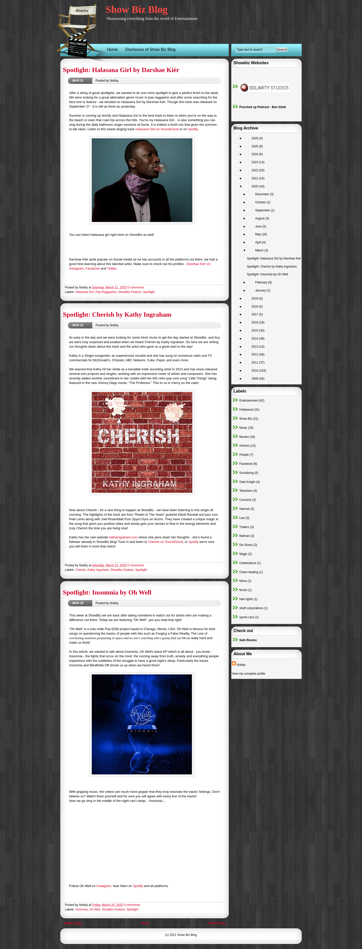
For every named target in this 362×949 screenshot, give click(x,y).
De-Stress (246, 545)
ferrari (243, 590)
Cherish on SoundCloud (165, 542)
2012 (255, 354)
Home (145, 923)
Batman (244, 536)
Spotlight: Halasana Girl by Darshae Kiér (121, 70)
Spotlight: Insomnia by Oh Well (107, 592)
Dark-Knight (247, 482)
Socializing (246, 473)
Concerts (245, 500)
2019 (255, 298)
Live (242, 518)
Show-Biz (245, 418)
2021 (255, 178)
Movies (244, 437)
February (261, 282)
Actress (244, 445)
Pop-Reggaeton (105, 292)
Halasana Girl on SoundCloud (157, 129)
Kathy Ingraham (98, 570)
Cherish (80, 570)
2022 (255, 170)
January (261, 290)
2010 (255, 370)
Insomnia (81, 909)
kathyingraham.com (123, 537)
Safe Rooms (248, 640)
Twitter (112, 268)
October (261, 202)
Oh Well (94, 909)
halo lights (246, 599)
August (260, 218)
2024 (255, 154)
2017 (255, 314)
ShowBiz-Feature (129, 292)
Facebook (92, 268)
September (263, 210)
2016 (255, 322)
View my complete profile (248, 673)
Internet (244, 509)
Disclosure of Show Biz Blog (150, 49)
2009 (255, 378)
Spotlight (149, 292)
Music (243, 428)
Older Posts (216, 923)
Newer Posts (73, 923)
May (258, 234)
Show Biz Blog (137, 9)
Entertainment (248, 400)
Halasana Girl (84, 292)
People (244, 454)
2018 (255, 306)
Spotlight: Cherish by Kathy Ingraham (117, 314)
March (259, 250)
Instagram (104, 886)
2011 (255, 362)
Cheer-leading (248, 572)
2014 (255, 338)
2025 (255, 146)
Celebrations (247, 563)
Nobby (241, 665)
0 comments (135, 287)
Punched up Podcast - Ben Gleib (262, 107)
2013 (255, 346)
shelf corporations (251, 608)
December (262, 194)
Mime (243, 581)
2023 (255, 162)
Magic (243, 554)
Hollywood (246, 409)
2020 (255, 186)
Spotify (193, 129)
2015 (255, 330)
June (258, 226)
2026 (255, 138)
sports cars (246, 617)
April (258, 242)
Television (246, 491)
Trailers (244, 527)
